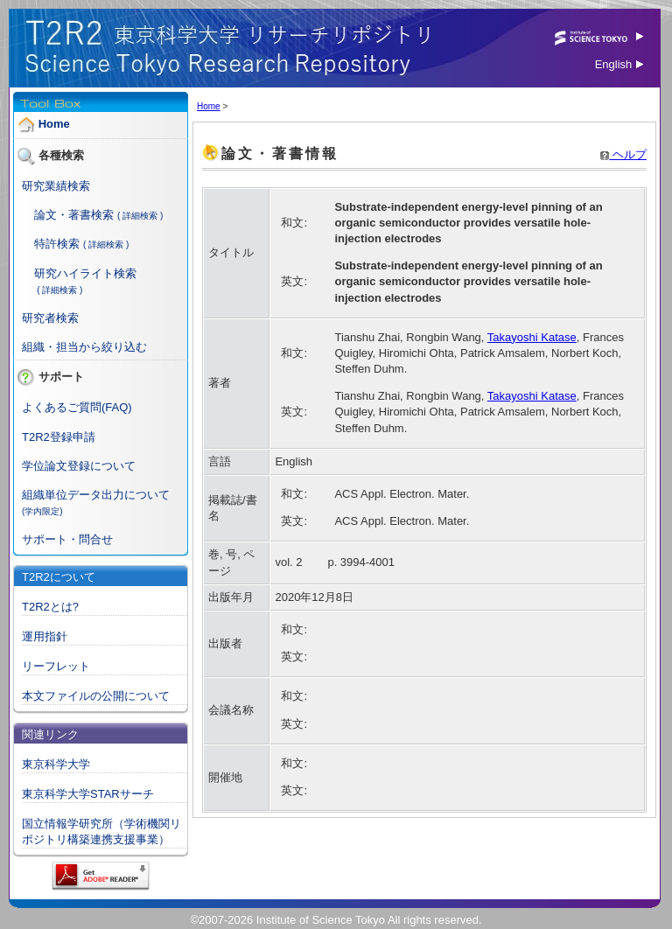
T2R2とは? (50, 606)
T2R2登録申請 (58, 437)
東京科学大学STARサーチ (88, 793)
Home (54, 123)
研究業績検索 (56, 185)
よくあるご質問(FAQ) (77, 407)
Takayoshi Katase (532, 337)
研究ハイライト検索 (85, 273)
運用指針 (44, 636)
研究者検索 (50, 318)
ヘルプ (623, 154)
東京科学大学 (56, 764)
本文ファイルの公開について (96, 695)
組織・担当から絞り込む (84, 346)
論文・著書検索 (74, 214)
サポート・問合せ (67, 539)
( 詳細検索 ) (140, 215)
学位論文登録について (79, 465)
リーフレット (56, 666)
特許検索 (57, 243)
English (619, 64)
